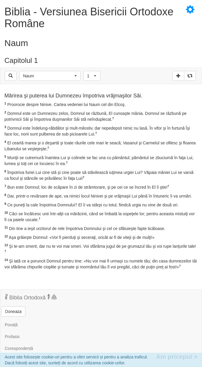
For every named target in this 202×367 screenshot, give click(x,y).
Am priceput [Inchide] (177, 356)
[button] (50, 76)
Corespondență (19, 348)
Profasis (12, 336)
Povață (11, 324)
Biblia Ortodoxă (31, 297)
